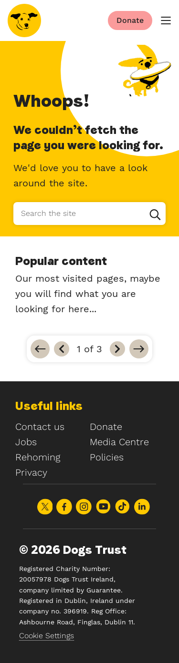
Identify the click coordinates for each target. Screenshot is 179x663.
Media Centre (119, 442)
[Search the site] (89, 213)
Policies (107, 457)
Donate (106, 426)
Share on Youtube (103, 506)
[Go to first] (40, 348)
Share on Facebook (64, 506)
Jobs (26, 442)
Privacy (31, 472)
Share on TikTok (122, 506)
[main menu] (165, 20)
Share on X (45, 506)
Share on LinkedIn (142, 506)
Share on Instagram (84, 506)
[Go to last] (138, 348)
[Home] (24, 20)
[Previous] (61, 349)
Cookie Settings (46, 635)
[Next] (117, 349)
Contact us (39, 426)
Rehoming (37, 457)
